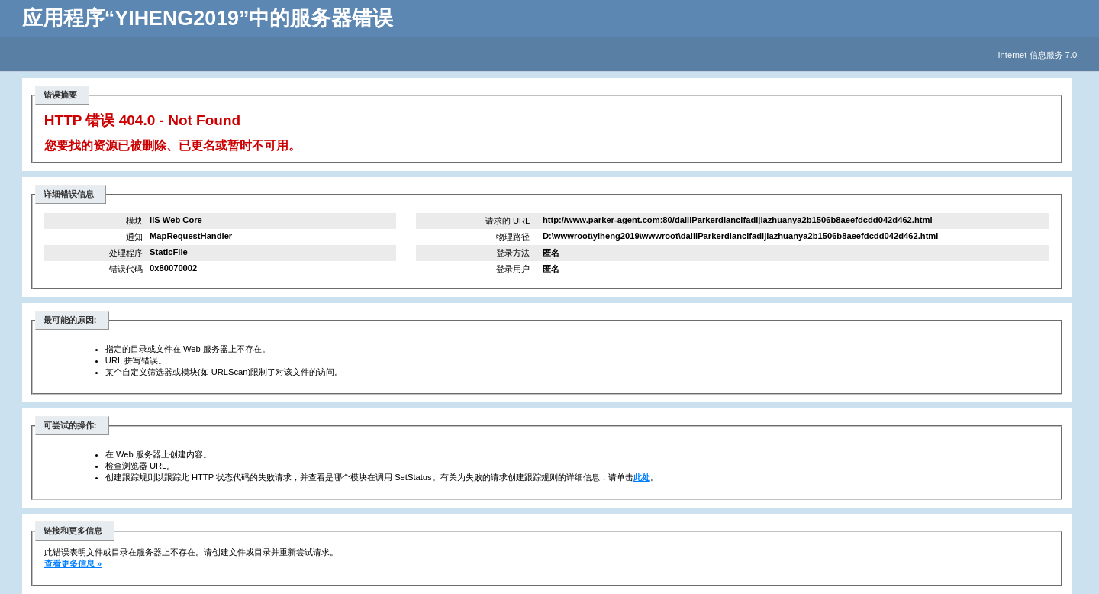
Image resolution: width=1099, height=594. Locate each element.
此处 (641, 477)
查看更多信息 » (73, 563)
